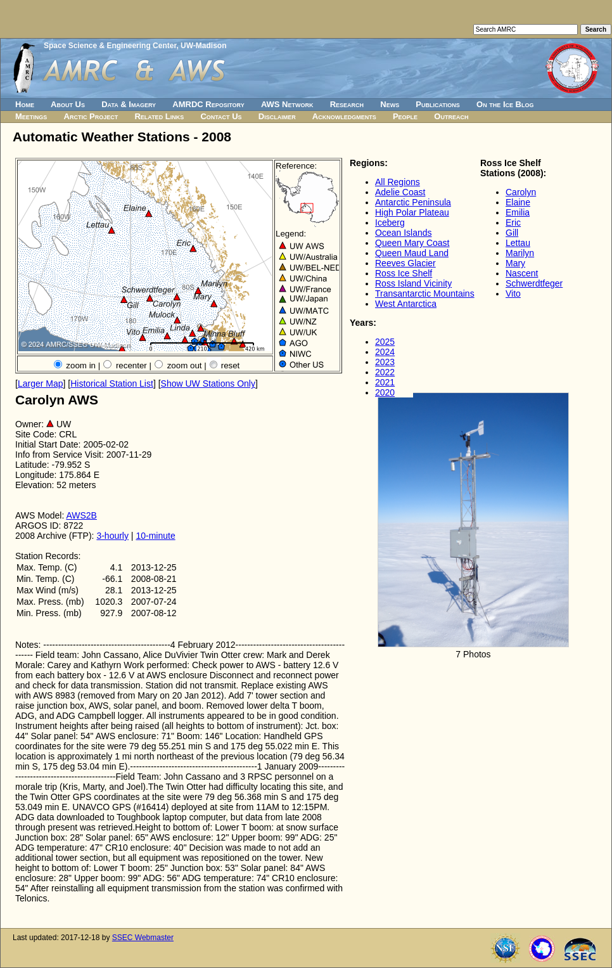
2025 (385, 342)
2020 (385, 392)
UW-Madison (203, 45)
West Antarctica (406, 304)
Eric (513, 222)
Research (347, 104)
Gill (512, 233)
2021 (385, 382)
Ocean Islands (403, 233)
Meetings (31, 116)
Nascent (522, 273)
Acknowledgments (344, 116)
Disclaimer (277, 116)
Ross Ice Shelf (403, 273)
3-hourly (112, 536)
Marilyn (520, 253)
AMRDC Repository (208, 104)
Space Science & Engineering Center (110, 45)
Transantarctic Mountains (425, 293)
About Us (68, 104)
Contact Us (220, 116)
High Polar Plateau (412, 212)
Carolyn (521, 192)
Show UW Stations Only (208, 383)
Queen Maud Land (412, 253)
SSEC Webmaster (143, 937)
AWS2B (81, 515)
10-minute (155, 536)
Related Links (159, 116)
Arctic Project (91, 116)
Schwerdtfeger (534, 283)
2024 (385, 352)
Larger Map (40, 383)
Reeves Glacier (405, 263)
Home (24, 104)
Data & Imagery (128, 104)
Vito (513, 293)
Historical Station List (111, 383)
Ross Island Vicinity (413, 283)
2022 (385, 372)
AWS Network (287, 104)
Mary (515, 263)
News (389, 104)
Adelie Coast (400, 192)
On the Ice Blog (504, 104)
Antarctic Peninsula (413, 202)
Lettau (518, 243)
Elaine (518, 202)
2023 (385, 362)
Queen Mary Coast (412, 243)
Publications (438, 104)
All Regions (397, 182)
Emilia (518, 212)
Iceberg (390, 222)
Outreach (451, 116)
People (405, 116)
